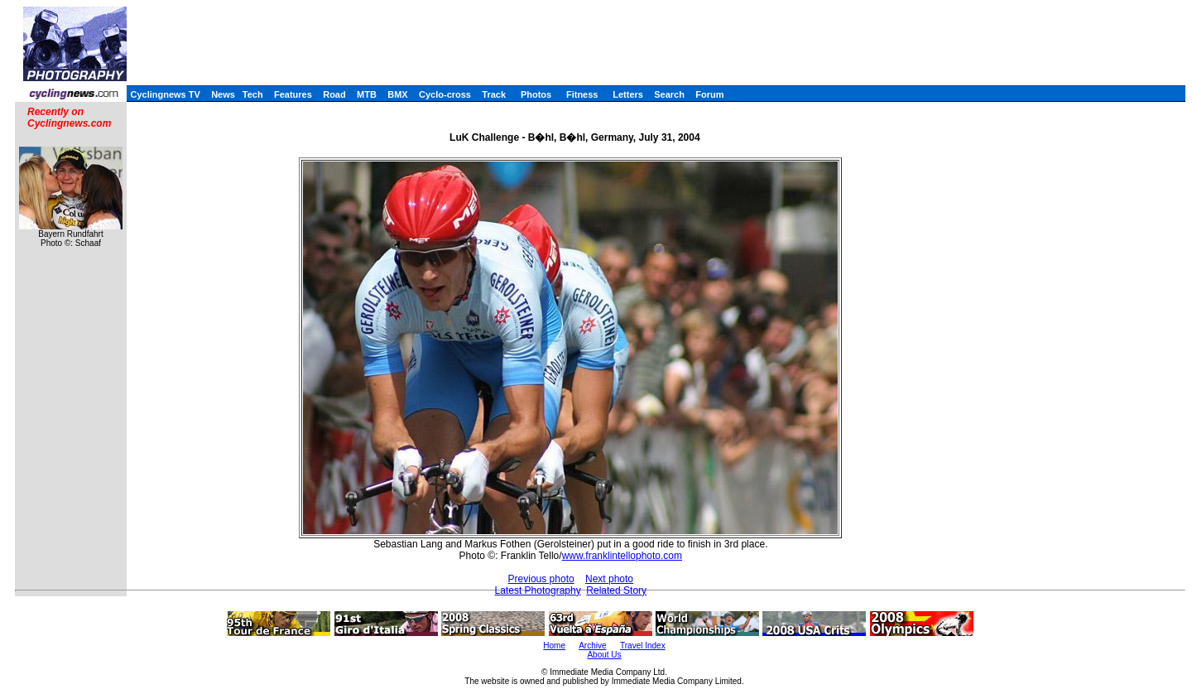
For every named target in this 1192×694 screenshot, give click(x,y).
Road (334, 94)
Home (554, 645)
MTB (367, 94)
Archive (592, 645)
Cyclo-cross (445, 94)
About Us (604, 654)
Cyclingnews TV (164, 94)
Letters (628, 94)
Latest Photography (538, 590)
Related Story (616, 590)
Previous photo (541, 579)
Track (494, 94)
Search (669, 94)
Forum (709, 94)
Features (293, 94)
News (223, 94)
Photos (536, 94)
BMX (397, 94)
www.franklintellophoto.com (622, 555)
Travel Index (643, 645)
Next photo (609, 579)
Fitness (582, 94)
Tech (253, 94)
